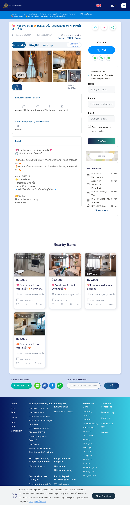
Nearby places (94, 167)
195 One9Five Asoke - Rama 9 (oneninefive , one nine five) (41, 420)
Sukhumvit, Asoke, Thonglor (88, 439)
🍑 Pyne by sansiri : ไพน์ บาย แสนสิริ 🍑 (27, 346)
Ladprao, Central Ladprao (87, 415)
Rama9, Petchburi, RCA (40, 403)
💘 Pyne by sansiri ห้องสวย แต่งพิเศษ (100, 287)
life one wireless (37, 466)
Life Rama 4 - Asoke (63, 411)
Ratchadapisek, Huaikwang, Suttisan (90, 427)
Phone (91, 98)
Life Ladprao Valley (63, 470)
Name (91, 83)
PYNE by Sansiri (86, 13)
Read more (20, 202)
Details (18, 141)
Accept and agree (100, 127)
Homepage (15, 13)
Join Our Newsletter (77, 379)
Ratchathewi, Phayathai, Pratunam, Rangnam (58, 13)
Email (91, 112)
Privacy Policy (107, 412)
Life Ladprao (60, 466)
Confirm (102, 141)
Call (102, 50)
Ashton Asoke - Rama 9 (40, 448)
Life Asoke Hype (36, 412)
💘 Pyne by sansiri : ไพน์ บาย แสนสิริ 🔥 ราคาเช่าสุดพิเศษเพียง (29, 287)
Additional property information (32, 121)
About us (105, 417)
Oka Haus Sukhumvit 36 (40, 484)
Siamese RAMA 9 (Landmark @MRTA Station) (38, 436)
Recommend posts (30, 13)
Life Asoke (34, 444)
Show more (101, 210)
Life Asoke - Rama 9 (38, 408)
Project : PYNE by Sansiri (69, 38)
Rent (13, 412)
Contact (105, 432)
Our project (16, 430)
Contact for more (20, 379)
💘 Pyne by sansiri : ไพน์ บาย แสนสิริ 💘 (63, 287)
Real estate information (27, 97)
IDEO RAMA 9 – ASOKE (39, 428)
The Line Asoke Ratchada (41, 452)
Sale (13, 408)
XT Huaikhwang (61, 484)
